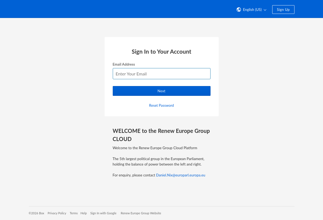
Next (161, 91)
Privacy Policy (57, 213)
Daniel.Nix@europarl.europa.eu (180, 175)
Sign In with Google (103, 213)
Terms (74, 213)
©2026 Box (36, 213)
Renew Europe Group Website (141, 213)
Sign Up (283, 9)
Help (83, 213)
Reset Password (161, 105)
